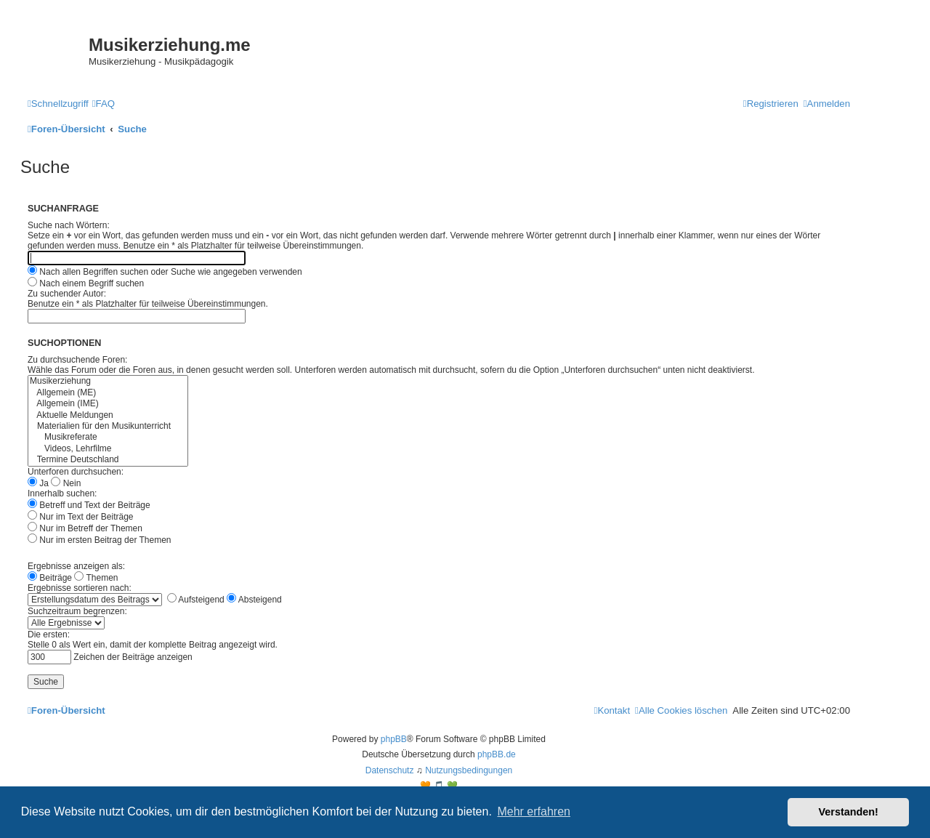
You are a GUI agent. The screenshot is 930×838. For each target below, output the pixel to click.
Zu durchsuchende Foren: (77, 360)
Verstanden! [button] (848, 812)
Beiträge (50, 578)
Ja (38, 483)
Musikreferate (107, 437)
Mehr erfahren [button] (533, 811)
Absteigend (254, 600)
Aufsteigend (196, 600)
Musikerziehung (107, 381)
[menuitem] (103, 103)
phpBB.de (496, 754)
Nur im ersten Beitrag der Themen (99, 540)
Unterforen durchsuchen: (76, 472)
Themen (96, 578)
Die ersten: (49, 634)
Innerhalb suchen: (62, 493)
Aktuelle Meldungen (107, 415)
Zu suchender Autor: (67, 294)
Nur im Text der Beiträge (81, 517)
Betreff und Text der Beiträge (89, 505)
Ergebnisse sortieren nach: (80, 588)
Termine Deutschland (107, 459)
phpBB (394, 739)
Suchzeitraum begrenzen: (77, 611)
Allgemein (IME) (107, 403)
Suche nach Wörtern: (69, 225)
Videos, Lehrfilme (107, 448)
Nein (66, 483)
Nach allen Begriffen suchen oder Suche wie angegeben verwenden (165, 272)
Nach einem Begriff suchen (86, 283)
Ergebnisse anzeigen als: (76, 566)
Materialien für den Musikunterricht (107, 426)
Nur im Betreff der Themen (85, 528)
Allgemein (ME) (107, 392)
